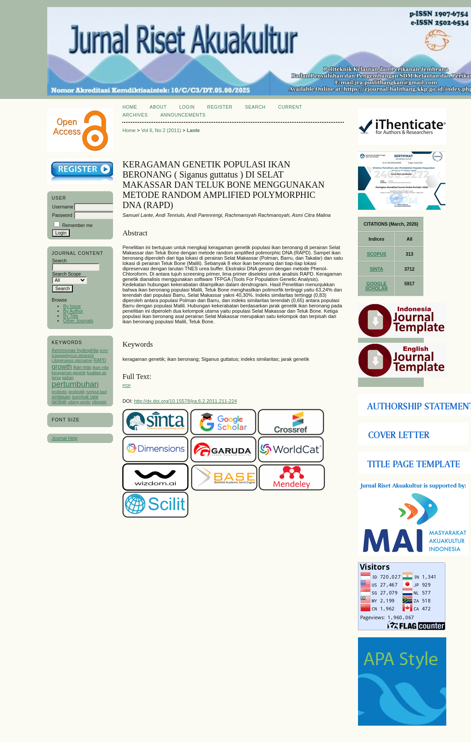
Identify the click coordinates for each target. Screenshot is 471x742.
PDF (126, 385)
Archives (134, 115)
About (158, 107)
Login (187, 107)
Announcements (183, 115)
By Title (70, 316)
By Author (73, 311)
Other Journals (78, 320)
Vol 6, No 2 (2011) (161, 130)
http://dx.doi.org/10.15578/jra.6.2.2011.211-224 (185, 401)
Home (129, 107)
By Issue (72, 306)
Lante (193, 130)
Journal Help (64, 438)
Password (62, 215)
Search (255, 107)
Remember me (77, 225)
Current (290, 107)
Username (62, 206)
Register (219, 107)
